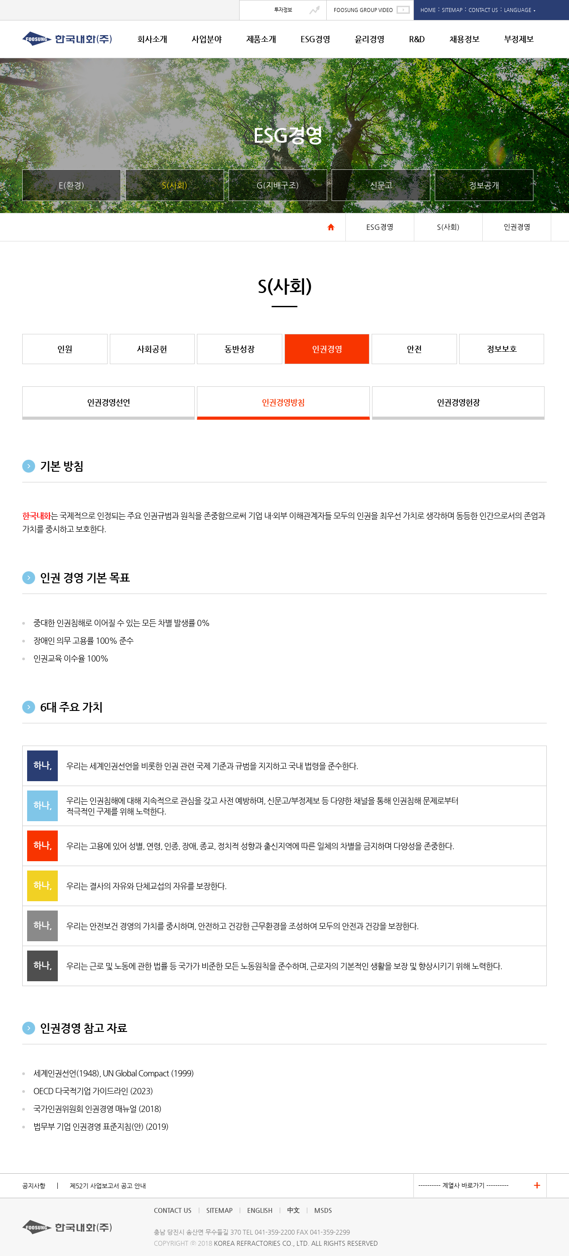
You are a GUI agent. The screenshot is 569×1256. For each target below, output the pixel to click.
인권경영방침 (283, 402)
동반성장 (239, 348)
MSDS (323, 1210)
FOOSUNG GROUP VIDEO (363, 10)
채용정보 (464, 39)
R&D (417, 39)
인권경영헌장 (458, 402)
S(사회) (175, 185)
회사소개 (152, 39)
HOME (428, 10)
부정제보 (519, 39)
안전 (414, 348)
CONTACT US (483, 10)
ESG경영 (315, 39)
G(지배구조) (277, 185)
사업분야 (206, 39)
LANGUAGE (520, 10)
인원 (64, 348)
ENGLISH (259, 1210)
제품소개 (261, 39)
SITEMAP (452, 10)
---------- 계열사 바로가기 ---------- (463, 1185)
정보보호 (502, 348)
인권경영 (327, 348)
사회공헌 (152, 348)
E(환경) (71, 185)
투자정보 (283, 10)
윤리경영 (370, 39)
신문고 (381, 185)
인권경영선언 (108, 402)
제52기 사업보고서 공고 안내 (108, 1185)
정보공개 (484, 185)
